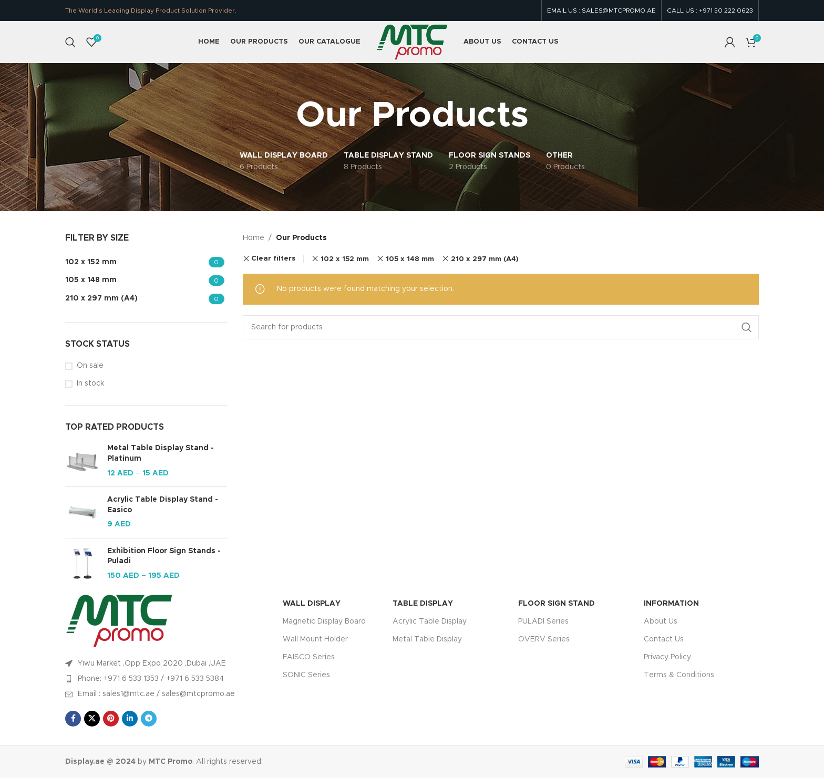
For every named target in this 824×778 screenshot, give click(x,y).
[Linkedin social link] (130, 719)
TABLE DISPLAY (423, 603)
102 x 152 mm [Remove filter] (345, 259)
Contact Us (664, 639)
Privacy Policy (667, 657)
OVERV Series (544, 639)
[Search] (70, 42)
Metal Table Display (427, 639)
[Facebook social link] (73, 719)
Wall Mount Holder (315, 639)
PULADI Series (543, 621)
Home (253, 238)
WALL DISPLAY (312, 603)
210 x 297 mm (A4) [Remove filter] (485, 259)
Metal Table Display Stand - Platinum (160, 453)
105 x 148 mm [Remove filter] (410, 259)
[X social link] (92, 719)
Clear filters (273, 258)
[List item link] (168, 678)
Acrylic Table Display (430, 621)
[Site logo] (412, 42)
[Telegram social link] (149, 719)
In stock (90, 383)
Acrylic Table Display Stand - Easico (162, 505)
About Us (660, 621)
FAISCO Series (309, 657)
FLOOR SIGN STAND (556, 603)
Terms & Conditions (679, 675)
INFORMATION (671, 603)
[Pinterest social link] (111, 719)
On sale (90, 365)
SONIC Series (306, 675)
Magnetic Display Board (324, 621)
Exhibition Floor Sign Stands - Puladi (164, 556)
